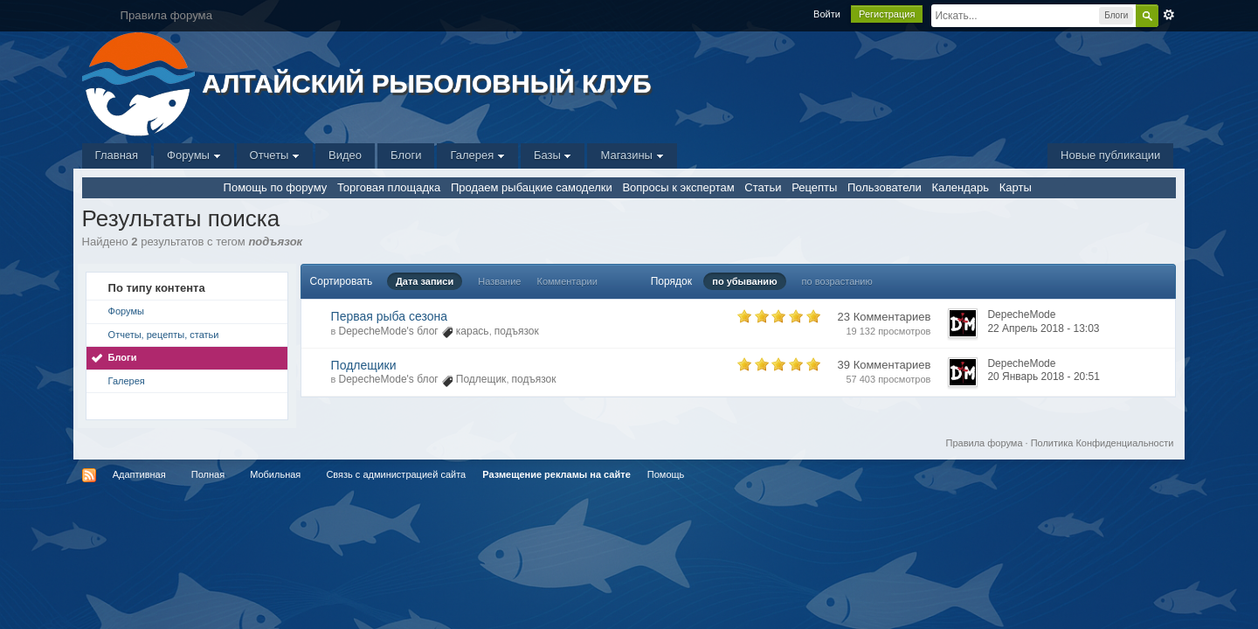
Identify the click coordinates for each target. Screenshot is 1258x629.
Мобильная (275, 474)
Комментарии (567, 281)
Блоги (406, 155)
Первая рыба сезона (389, 316)
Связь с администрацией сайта (396, 474)
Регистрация (887, 14)
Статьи (762, 187)
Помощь (666, 474)
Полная (208, 474)
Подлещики (364, 365)
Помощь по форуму (276, 187)
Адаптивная (139, 474)
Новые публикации (1110, 155)
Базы (553, 155)
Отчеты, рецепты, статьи (163, 334)
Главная (116, 155)
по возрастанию (837, 281)
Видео (345, 155)
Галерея (477, 155)
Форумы (193, 155)
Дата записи (424, 281)
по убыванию (744, 281)
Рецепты (814, 187)
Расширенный (1169, 15)
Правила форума (984, 443)
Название (499, 281)
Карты (1015, 187)
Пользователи (884, 187)
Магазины (631, 155)
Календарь (960, 187)
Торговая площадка (388, 187)
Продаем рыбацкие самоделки (531, 187)
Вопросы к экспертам (678, 187)
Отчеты (275, 155)
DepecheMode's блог (389, 331)
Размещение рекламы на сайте (556, 474)
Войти (826, 14)
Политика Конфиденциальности (1102, 443)
